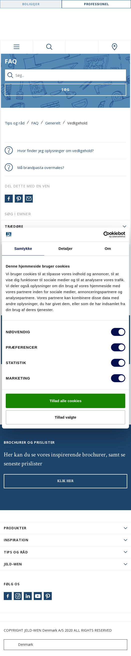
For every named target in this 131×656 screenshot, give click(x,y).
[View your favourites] (82, 47)
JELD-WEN (13, 564)
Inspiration (16, 540)
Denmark (19, 645)
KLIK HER (65, 481)
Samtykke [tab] (23, 248)
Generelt (52, 122)
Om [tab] (108, 248)
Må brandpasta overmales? (40, 167)
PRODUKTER (15, 528)
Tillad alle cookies (66, 401)
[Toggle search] (49, 47)
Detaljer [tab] (65, 248)
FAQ (34, 122)
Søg (65, 89)
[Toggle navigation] (16, 47)
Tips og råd (14, 122)
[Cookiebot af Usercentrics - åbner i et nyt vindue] (103, 234)
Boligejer (31, 4)
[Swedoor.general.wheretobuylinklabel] (114, 47)
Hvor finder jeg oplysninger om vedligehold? (55, 150)
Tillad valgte (65, 417)
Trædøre (14, 226)
